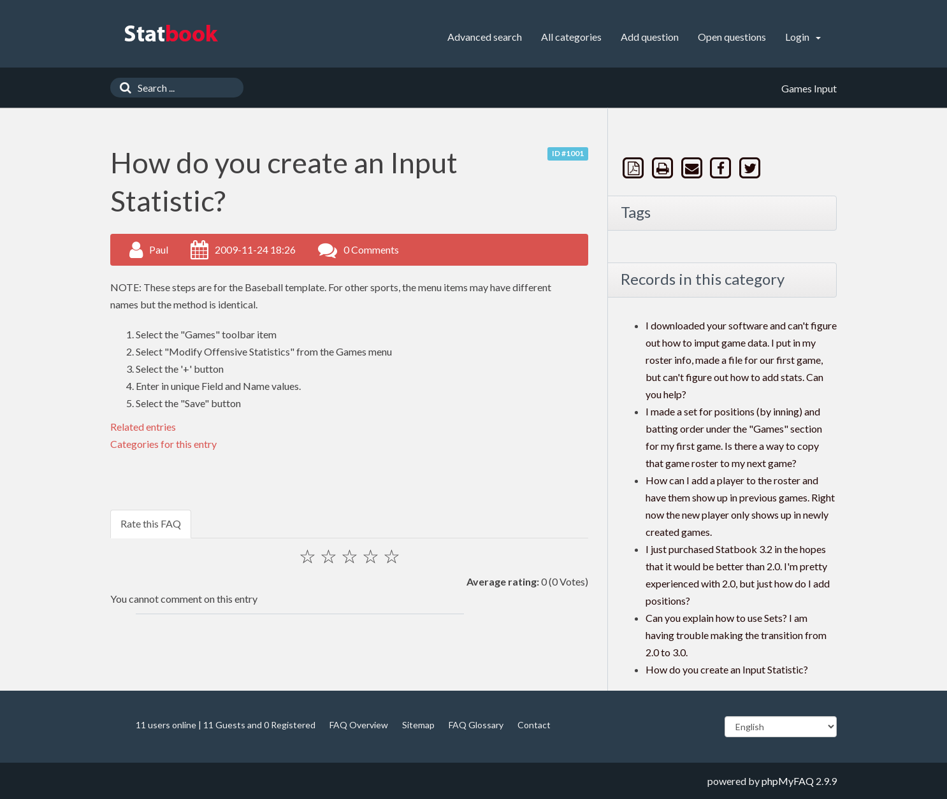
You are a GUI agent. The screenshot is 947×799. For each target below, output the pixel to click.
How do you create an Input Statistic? (727, 669)
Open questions (732, 37)
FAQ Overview (358, 724)
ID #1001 (568, 153)
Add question (650, 37)
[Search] (122, 87)
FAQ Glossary (476, 724)
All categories (571, 37)
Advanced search (484, 37)
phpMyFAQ (788, 781)
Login (803, 37)
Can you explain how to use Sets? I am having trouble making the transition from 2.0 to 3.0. (736, 635)
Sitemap (418, 724)
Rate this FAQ (150, 523)
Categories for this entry (163, 444)
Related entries (143, 427)
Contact (534, 724)
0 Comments (371, 249)
